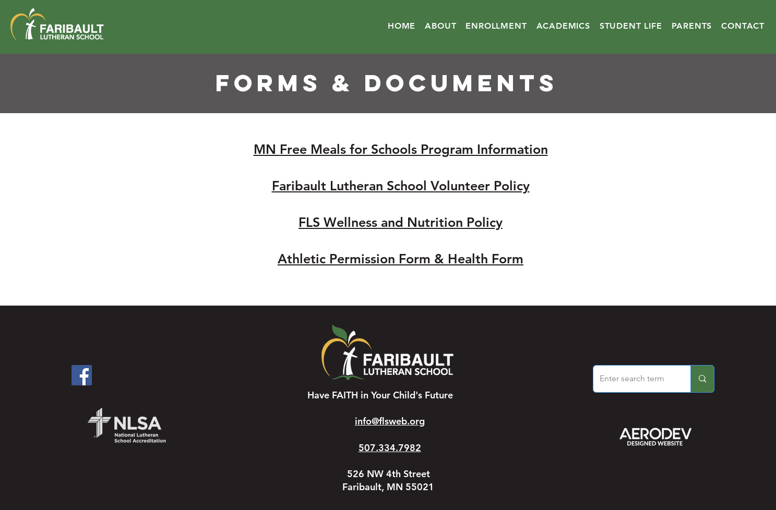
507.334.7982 (390, 448)
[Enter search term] (634, 379)
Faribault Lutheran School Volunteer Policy (401, 185)
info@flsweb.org (390, 421)
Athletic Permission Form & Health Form (400, 258)
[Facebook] (81, 375)
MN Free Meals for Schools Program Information (401, 149)
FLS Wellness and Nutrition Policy (401, 222)
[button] (440, 26)
